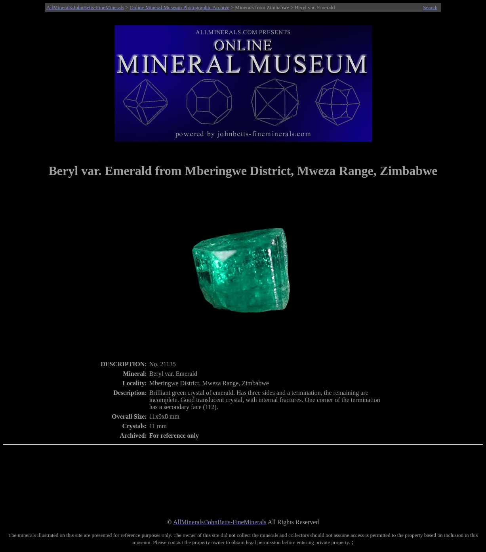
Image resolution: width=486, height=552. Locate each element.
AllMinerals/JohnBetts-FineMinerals (85, 7)
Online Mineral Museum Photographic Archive (179, 7)
